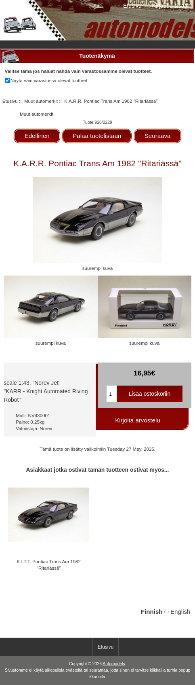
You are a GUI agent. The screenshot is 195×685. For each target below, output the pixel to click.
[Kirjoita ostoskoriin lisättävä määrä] (112, 394)
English (180, 611)
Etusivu (132, 5)
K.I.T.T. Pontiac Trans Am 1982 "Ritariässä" (49, 564)
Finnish (152, 611)
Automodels (114, 664)
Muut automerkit (41, 101)
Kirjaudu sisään (171, 5)
